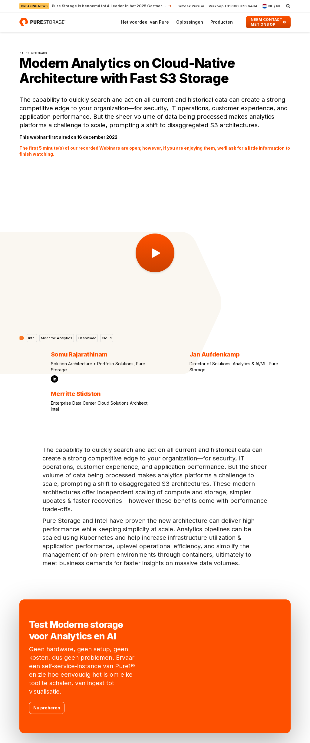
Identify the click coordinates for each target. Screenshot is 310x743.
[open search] (288, 6)
